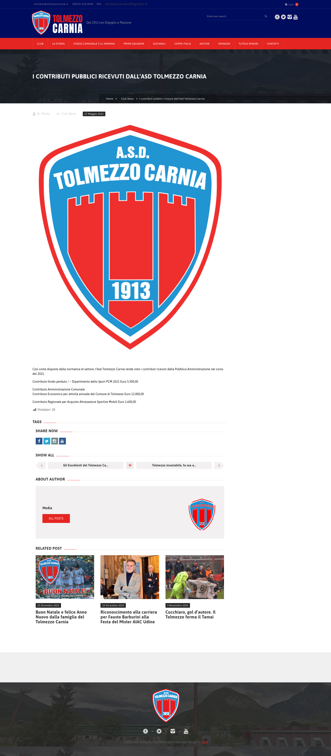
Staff (205, 742)
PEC (99, 4)
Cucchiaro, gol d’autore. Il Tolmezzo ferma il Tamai (191, 614)
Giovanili (159, 43)
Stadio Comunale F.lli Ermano (94, 43)
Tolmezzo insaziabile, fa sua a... (174, 465)
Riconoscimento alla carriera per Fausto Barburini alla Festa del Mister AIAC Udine (128, 617)
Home (109, 98)
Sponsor (224, 43)
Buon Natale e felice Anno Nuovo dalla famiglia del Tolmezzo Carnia (61, 617)
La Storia (58, 43)
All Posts (56, 518)
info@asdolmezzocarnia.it (51, 4)
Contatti (273, 43)
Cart (289, 4)
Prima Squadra (133, 43)
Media (45, 113)
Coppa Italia (182, 43)
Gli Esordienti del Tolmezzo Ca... (85, 465)
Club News (127, 98)
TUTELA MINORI (248, 43)
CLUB (40, 43)
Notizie (204, 43)
